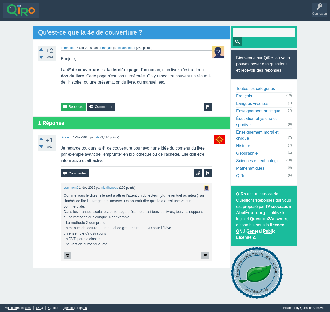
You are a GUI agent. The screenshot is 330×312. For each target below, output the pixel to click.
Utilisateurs (114, 14)
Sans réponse (72, 14)
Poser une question (142, 14)
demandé (67, 48)
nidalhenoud (126, 48)
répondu (66, 137)
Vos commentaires (18, 307)
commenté (71, 187)
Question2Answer (312, 307)
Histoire (243, 145)
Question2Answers (268, 218)
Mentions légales (75, 307)
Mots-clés (94, 14)
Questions (50, 14)
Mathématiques (250, 168)
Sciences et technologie (258, 160)
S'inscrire (180, 14)
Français (106, 48)
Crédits (53, 307)
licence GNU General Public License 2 (260, 231)
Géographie (247, 153)
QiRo (240, 175)
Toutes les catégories (255, 88)
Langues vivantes (252, 103)
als (97, 137)
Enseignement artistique (258, 111)
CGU (39, 307)
